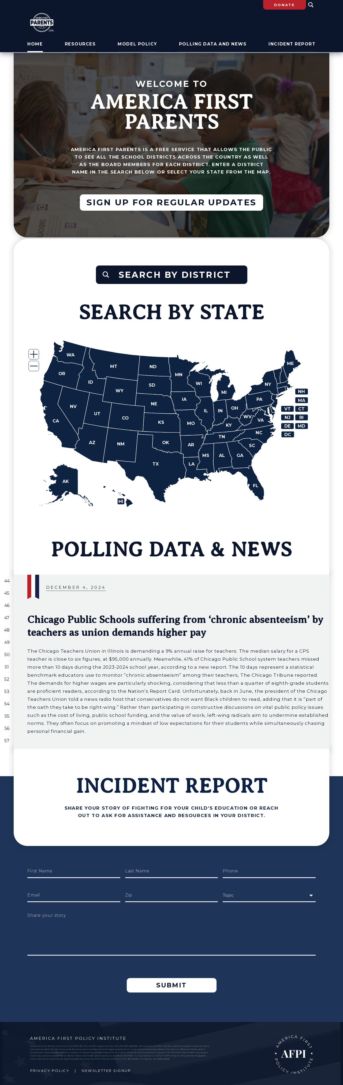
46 (6, 603)
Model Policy (138, 45)
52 (6, 677)
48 (7, 628)
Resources (81, 45)
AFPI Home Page (293, 1052)
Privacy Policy (49, 1068)
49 (7, 640)
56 (7, 726)
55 (7, 714)
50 (7, 653)
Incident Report (293, 45)
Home (34, 45)
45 (6, 591)
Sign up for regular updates (171, 203)
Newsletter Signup (106, 1068)
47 (6, 616)
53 (6, 689)
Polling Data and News (213, 45)
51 (7, 665)
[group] (171, 660)
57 (6, 739)
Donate (284, 5)
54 (6, 702)
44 (7, 579)
